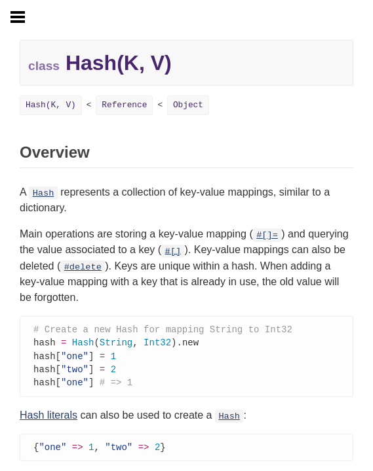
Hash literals (48, 418)
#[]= (267, 235)
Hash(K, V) (51, 105)
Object (188, 105)
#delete (83, 267)
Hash (43, 193)
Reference (124, 105)
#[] (173, 251)
